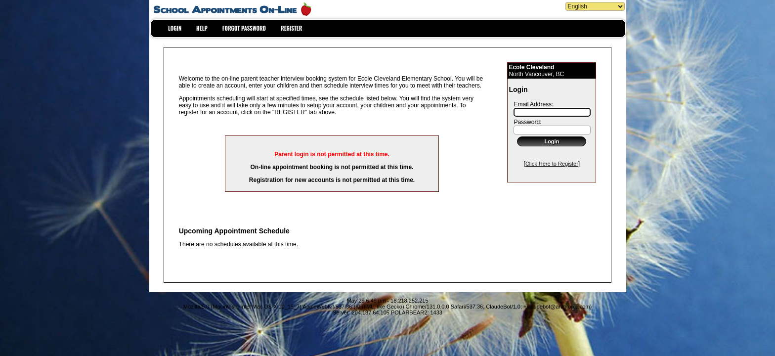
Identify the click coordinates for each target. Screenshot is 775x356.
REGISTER (291, 28)
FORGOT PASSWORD (244, 28)
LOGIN (174, 28)
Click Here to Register (551, 164)
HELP (202, 28)
